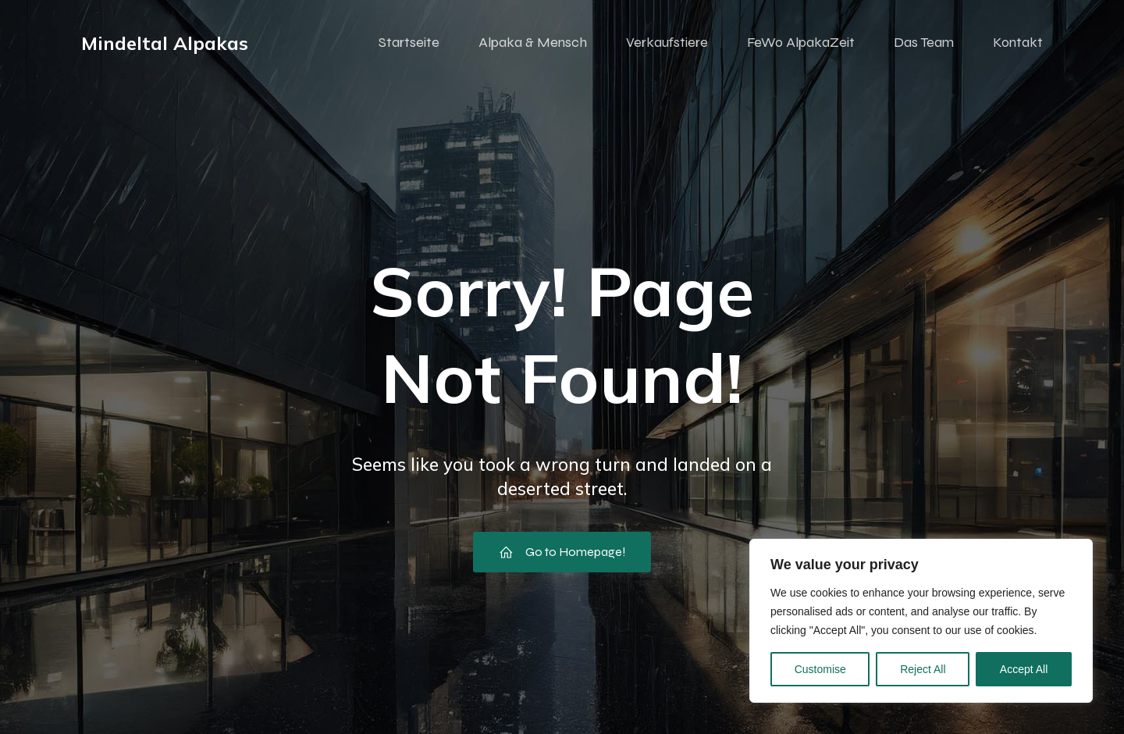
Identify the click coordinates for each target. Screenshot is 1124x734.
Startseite (409, 43)
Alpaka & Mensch (532, 43)
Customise (820, 669)
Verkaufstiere (667, 43)
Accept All (1024, 669)
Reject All (922, 669)
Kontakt (1018, 43)
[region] (921, 621)
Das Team (924, 43)
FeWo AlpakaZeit (801, 43)
